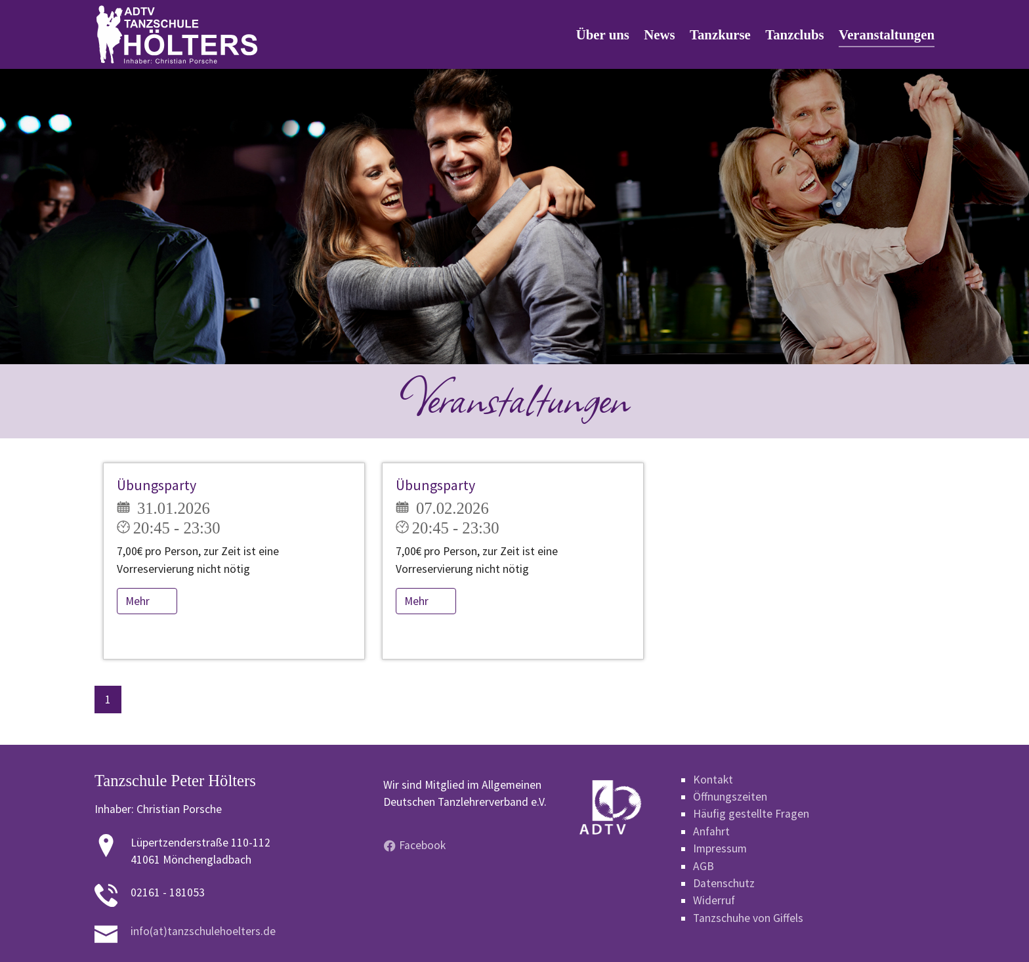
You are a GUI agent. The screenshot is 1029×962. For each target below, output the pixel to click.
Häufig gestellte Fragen (751, 813)
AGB (703, 866)
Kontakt (713, 779)
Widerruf (714, 900)
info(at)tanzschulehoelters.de (203, 931)
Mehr (138, 601)
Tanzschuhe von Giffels (748, 918)
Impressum (720, 848)
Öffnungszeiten (730, 796)
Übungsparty (156, 485)
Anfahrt (711, 831)
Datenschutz (724, 883)
